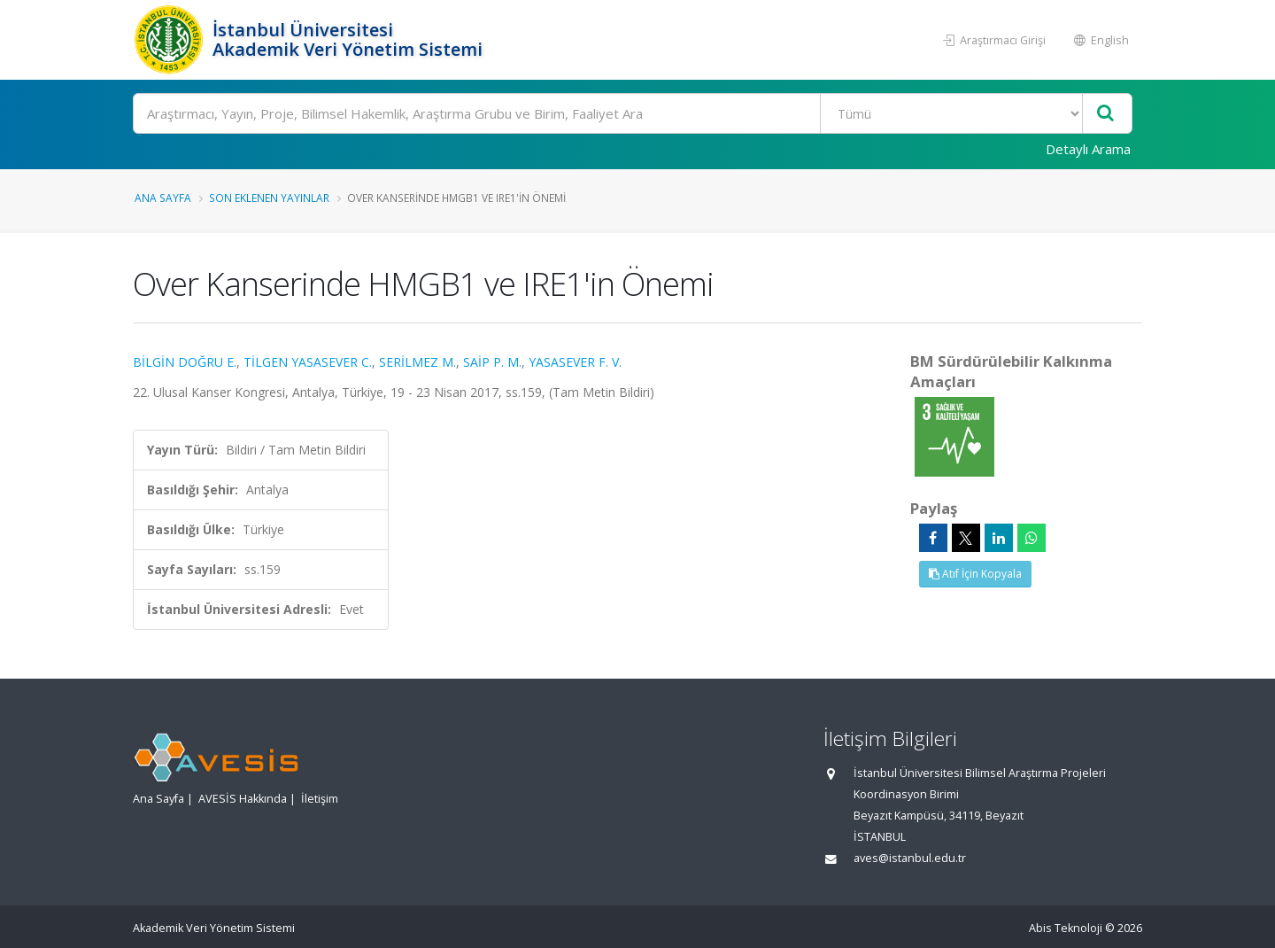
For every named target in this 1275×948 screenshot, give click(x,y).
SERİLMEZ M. (417, 362)
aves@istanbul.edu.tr (910, 858)
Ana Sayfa (163, 197)
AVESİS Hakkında (242, 798)
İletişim (319, 798)
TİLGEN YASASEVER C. (307, 362)
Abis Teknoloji (1065, 928)
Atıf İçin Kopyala (975, 573)
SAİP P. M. (492, 362)
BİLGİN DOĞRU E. (184, 362)
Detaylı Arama (1088, 149)
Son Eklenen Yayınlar (269, 197)
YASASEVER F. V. (575, 362)
